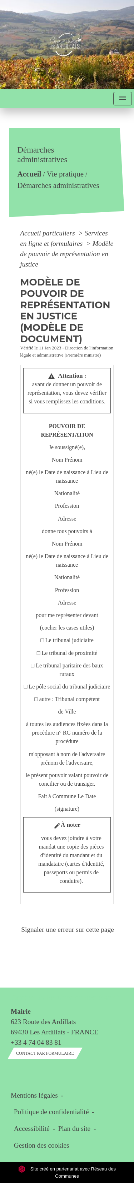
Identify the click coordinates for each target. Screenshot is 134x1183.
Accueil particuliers (48, 233)
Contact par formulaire (45, 1053)
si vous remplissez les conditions (66, 401)
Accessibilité (32, 1128)
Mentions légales (34, 1095)
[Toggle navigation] (122, 99)
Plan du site (74, 1128)
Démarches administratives (58, 185)
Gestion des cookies (41, 1145)
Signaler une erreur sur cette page (67, 929)
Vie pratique (65, 174)
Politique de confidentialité (51, 1111)
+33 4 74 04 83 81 (36, 1042)
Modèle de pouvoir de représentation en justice (66, 254)
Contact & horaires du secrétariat (65, 997)
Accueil (29, 174)
